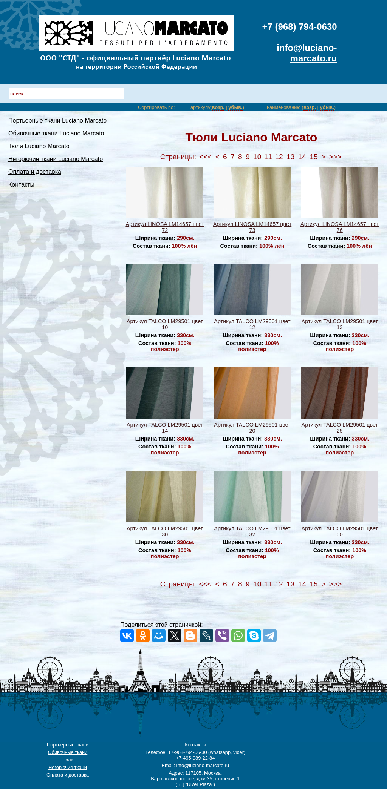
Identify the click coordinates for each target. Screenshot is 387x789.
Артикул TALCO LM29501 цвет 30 (165, 531)
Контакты (21, 184)
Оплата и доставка (34, 172)
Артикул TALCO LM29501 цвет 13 (340, 324)
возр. (218, 107)
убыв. (235, 107)
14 (302, 157)
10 (257, 157)
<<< (205, 157)
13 (290, 157)
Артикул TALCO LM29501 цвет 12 (252, 324)
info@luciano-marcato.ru (307, 53)
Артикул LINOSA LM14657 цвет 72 (164, 227)
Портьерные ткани (67, 745)
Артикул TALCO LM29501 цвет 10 (165, 324)
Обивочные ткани (68, 752)
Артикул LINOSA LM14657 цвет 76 (339, 227)
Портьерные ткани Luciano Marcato (57, 120)
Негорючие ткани (67, 767)
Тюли (67, 760)
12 (279, 157)
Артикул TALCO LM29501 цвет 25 (340, 428)
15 (313, 157)
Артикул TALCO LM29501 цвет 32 (252, 531)
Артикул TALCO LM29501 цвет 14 (165, 428)
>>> (335, 157)
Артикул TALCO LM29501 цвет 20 (252, 428)
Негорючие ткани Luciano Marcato (55, 159)
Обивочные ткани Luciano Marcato (56, 133)
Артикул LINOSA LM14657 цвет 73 (252, 227)
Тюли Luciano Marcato (39, 146)
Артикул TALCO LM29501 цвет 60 (340, 531)
